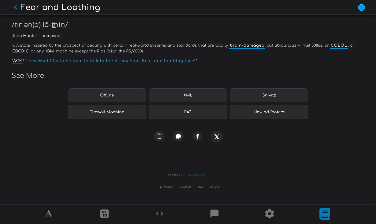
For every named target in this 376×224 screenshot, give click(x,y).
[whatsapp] (178, 136)
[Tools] (269, 214)
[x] (217, 139)
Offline (107, 95)
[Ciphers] (104, 214)
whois (215, 186)
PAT (188, 112)
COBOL (339, 45)
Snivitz (269, 95)
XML (187, 95)
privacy (166, 186)
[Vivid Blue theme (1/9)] (361, 7)
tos (200, 186)
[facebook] (198, 136)
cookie (185, 186)
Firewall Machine (107, 112)
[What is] (325, 214)
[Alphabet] (49, 214)
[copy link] (159, 136)
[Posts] (214, 214)
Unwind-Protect (269, 112)
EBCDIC (20, 51)
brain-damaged (247, 45)
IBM (50, 51)
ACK (17, 61)
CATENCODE (197, 175)
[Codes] (159, 214)
